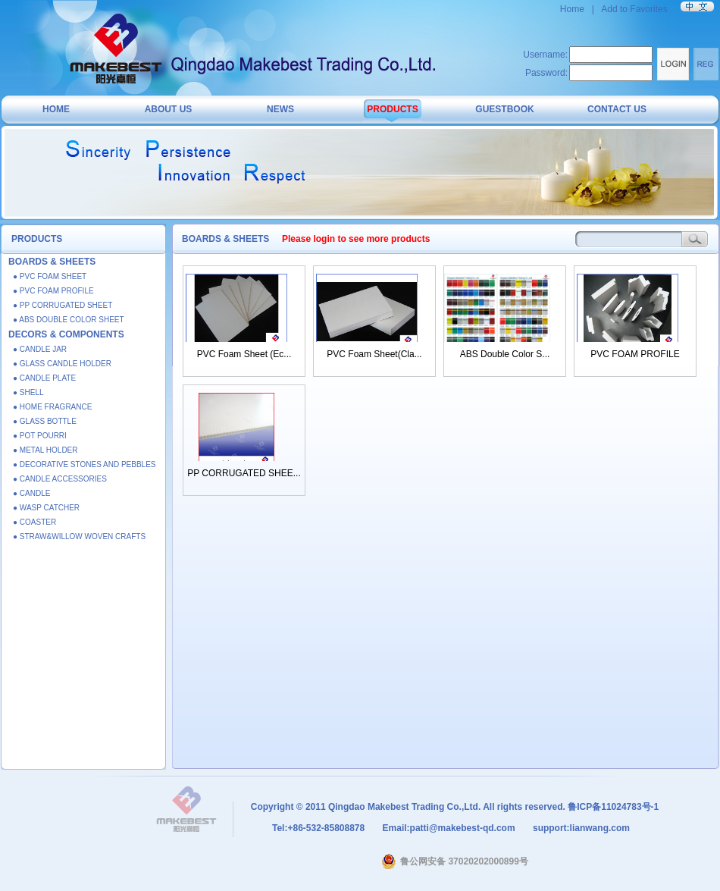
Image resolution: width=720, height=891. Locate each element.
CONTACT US (616, 109)
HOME (56, 109)
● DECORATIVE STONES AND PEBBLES (84, 464)
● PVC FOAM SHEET (49, 276)
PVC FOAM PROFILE (634, 354)
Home (573, 9)
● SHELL (28, 392)
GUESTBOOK (504, 109)
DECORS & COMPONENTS (66, 334)
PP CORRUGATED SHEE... (244, 473)
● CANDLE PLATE (44, 378)
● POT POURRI (40, 435)
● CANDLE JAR (40, 349)
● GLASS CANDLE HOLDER (62, 363)
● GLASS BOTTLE (45, 421)
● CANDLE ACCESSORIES (60, 479)
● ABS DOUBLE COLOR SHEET (68, 319)
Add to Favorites (634, 9)
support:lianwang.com (580, 828)
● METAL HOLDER (45, 450)
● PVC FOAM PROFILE (53, 291)
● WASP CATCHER (46, 508)
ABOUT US (169, 109)
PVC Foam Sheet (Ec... (244, 354)
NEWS (280, 109)
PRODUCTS (392, 109)
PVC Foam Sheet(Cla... (374, 354)
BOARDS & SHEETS (51, 261)
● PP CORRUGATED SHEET (62, 305)
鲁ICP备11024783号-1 (613, 807)
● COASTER (34, 522)
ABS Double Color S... (505, 354)
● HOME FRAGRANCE (52, 407)
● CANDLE (31, 493)
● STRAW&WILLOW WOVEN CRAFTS (79, 536)
